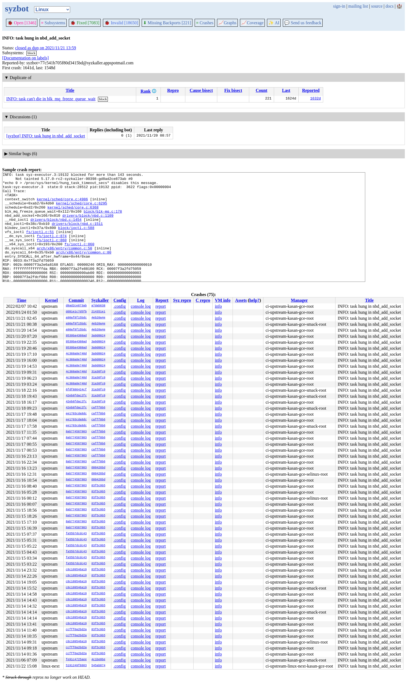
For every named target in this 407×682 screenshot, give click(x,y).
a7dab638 (98, 306)
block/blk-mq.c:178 (103, 219)
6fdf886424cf (76, 390)
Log (140, 300)
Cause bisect (201, 90)
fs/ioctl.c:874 (52, 248)
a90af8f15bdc (76, 318)
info (218, 306)
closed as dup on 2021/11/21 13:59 (45, 48)
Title (70, 90)
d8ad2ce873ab (76, 306)
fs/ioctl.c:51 (40, 244)
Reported (311, 90)
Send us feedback (302, 22)
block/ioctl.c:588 (76, 239)
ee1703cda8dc (76, 414)
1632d (315, 98)
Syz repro (182, 300)
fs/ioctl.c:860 (52, 253)
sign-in (339, 6)
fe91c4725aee (76, 660)
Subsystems (53, 22)
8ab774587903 (76, 432)
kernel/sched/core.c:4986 (62, 204)
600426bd (98, 468)
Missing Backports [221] (167, 22)
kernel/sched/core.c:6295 (81, 209)
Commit (76, 300)
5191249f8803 (76, 666)
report (160, 306)
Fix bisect (233, 90)
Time (21, 300)
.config (120, 306)
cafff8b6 (98, 408)
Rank (146, 91)
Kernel (51, 300)
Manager (299, 300)
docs (389, 6)
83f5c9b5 (98, 486)
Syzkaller (100, 300)
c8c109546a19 (76, 570)
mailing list (358, 6)
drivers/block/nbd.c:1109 (87, 224)
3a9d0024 (98, 336)
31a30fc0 (98, 372)
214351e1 (98, 312)
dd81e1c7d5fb (76, 312)
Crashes (204, 22)
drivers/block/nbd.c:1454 (55, 229)
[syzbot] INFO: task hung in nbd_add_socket (45, 136)
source (377, 6)
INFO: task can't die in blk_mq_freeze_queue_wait (51, 98)
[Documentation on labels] (25, 58)
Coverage (252, 22)
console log (141, 306)
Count (262, 90)
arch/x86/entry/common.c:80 (83, 268)
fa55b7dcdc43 (76, 534)
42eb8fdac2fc (76, 396)
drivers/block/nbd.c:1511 (77, 234)
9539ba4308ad (76, 336)
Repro (173, 90)
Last (286, 90)
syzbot (17, 8)
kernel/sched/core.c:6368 (73, 214)
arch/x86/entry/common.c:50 (64, 263)
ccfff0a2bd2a (76, 630)
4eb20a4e (98, 318)
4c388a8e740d (76, 354)
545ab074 (98, 666)
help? (254, 300)
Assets (241, 300)
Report (161, 300)
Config (120, 300)
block (31, 53)
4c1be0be (98, 660)
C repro (203, 300)
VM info (222, 300)
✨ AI (273, 22)
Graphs (227, 22)
